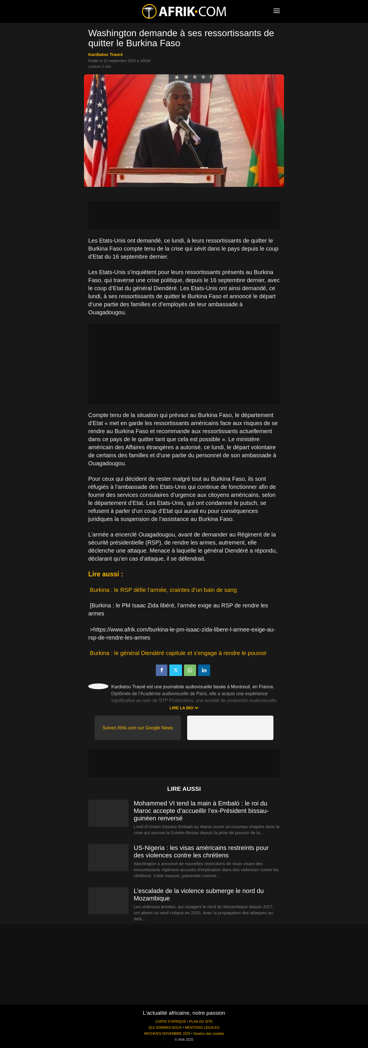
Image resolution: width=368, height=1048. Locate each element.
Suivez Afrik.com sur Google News (137, 727)
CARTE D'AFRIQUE (170, 1022)
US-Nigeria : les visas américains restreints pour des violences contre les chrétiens (201, 851)
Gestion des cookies (208, 1034)
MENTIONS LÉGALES (202, 1028)
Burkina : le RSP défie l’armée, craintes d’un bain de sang (163, 590)
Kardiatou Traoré (105, 54)
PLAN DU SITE (200, 1022)
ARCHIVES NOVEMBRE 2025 (167, 1034)
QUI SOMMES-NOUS (165, 1028)
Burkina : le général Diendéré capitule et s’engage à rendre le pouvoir (178, 653)
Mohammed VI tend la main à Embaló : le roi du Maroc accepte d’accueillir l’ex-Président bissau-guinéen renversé (201, 811)
